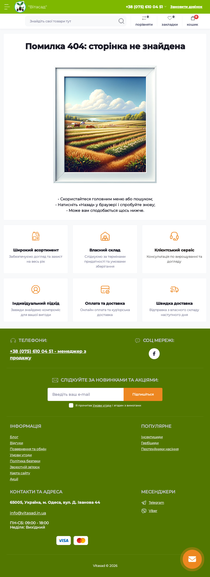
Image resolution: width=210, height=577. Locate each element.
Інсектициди (152, 437)
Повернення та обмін (28, 449)
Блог (14, 437)
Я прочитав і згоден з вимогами (108, 405)
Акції (14, 479)
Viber (153, 511)
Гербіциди (150, 443)
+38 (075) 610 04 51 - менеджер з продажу (48, 355)
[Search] (121, 21)
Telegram (156, 502)
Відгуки (16, 443)
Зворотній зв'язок (25, 467)
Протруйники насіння (160, 449)
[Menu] (7, 7)
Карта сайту (20, 473)
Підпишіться (143, 394)
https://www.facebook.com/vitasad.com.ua (154, 354)
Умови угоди (102, 405)
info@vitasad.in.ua (28, 513)
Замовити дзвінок (186, 7)
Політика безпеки (25, 461)
